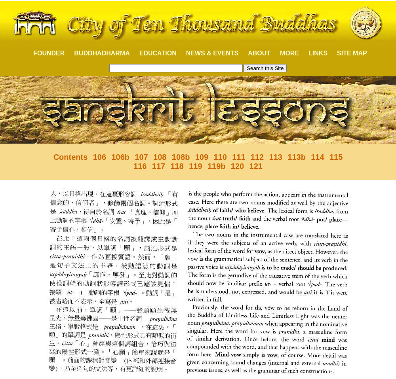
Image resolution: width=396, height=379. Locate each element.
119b (217, 166)
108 (159, 157)
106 (99, 157)
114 (317, 157)
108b (181, 157)
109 (201, 157)
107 (141, 157)
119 (195, 166)
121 (256, 166)
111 (238, 157)
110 (220, 157)
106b (120, 157)
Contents (70, 157)
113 (275, 157)
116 (140, 166)
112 (257, 157)
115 (336, 157)
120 (237, 166)
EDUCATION (158, 53)
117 (158, 166)
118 (176, 166)
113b (296, 157)
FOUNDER (45, 53)
